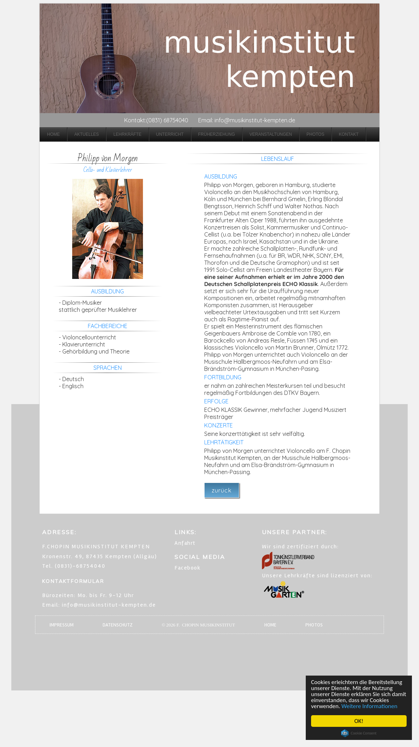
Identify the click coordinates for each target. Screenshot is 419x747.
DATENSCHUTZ (117, 625)
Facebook (187, 567)
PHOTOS (314, 625)
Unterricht (170, 134)
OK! (358, 721)
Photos (315, 134)
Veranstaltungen (270, 134)
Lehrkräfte (127, 134)
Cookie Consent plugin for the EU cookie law (359, 733)
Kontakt (348, 134)
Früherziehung (216, 134)
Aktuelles (86, 134)
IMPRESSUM (62, 625)
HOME (270, 625)
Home (53, 134)
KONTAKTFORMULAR (73, 581)
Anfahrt (185, 543)
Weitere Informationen (369, 706)
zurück (222, 490)
